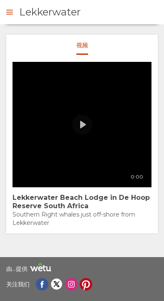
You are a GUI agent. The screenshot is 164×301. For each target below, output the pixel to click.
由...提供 (29, 268)
